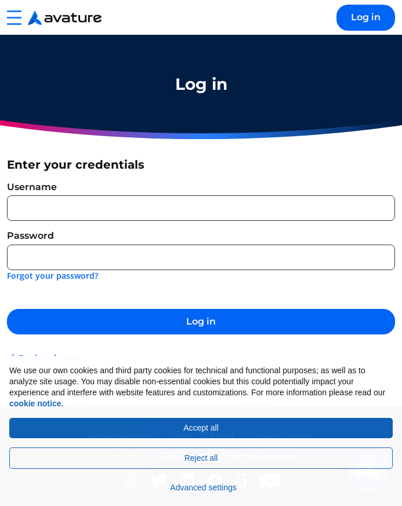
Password (30, 235)
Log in (366, 17)
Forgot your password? (52, 275)
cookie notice (35, 403)
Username (32, 186)
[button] (14, 17)
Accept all (201, 427)
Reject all (201, 458)
